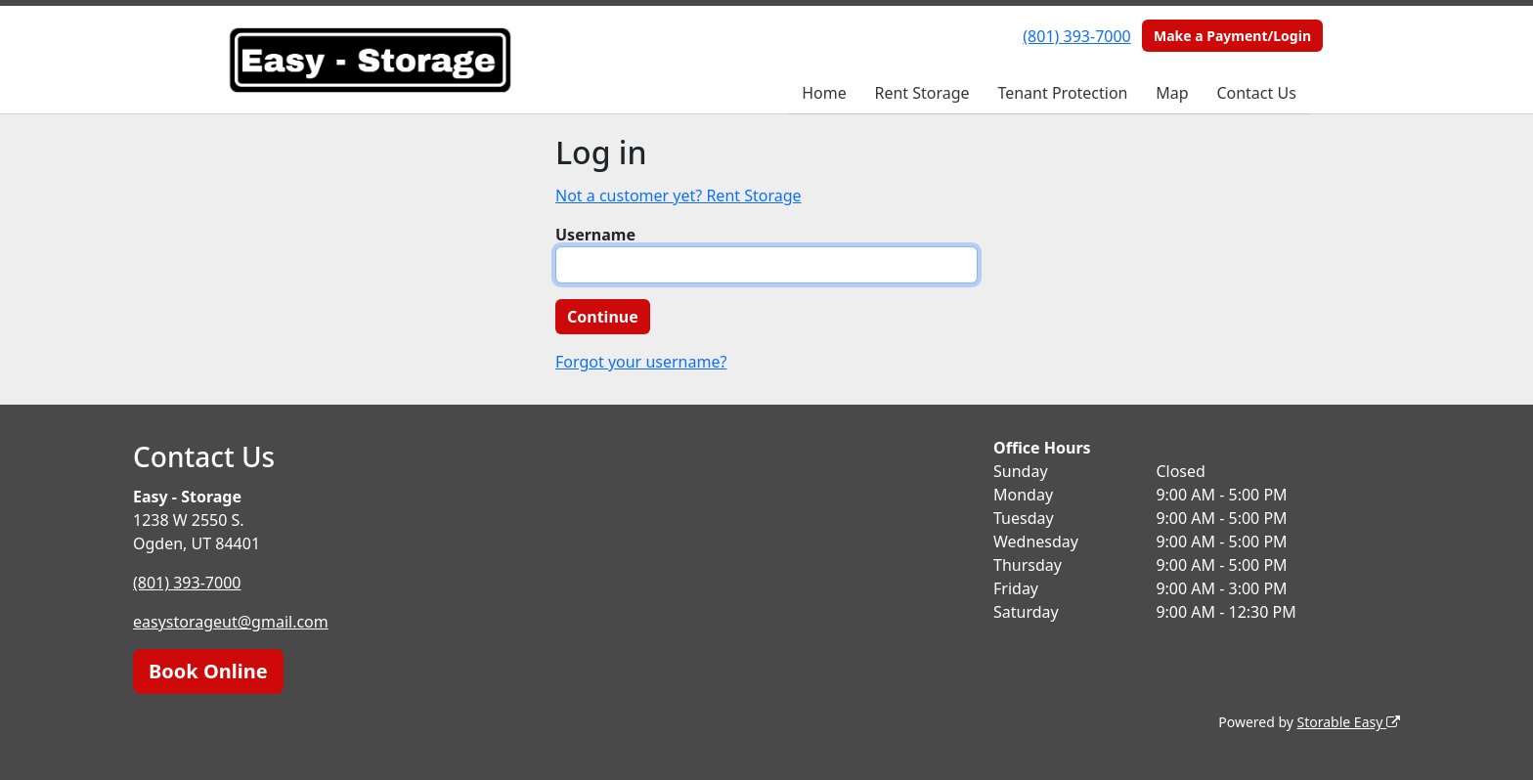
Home (824, 93)
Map (1172, 93)
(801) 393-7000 (1076, 36)
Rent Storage (921, 93)
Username (595, 234)
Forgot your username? (640, 361)
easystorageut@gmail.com (230, 621)
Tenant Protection (1062, 93)
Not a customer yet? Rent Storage (678, 195)
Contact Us (1255, 93)
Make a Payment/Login (1232, 35)
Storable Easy (1348, 722)
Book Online (208, 671)
